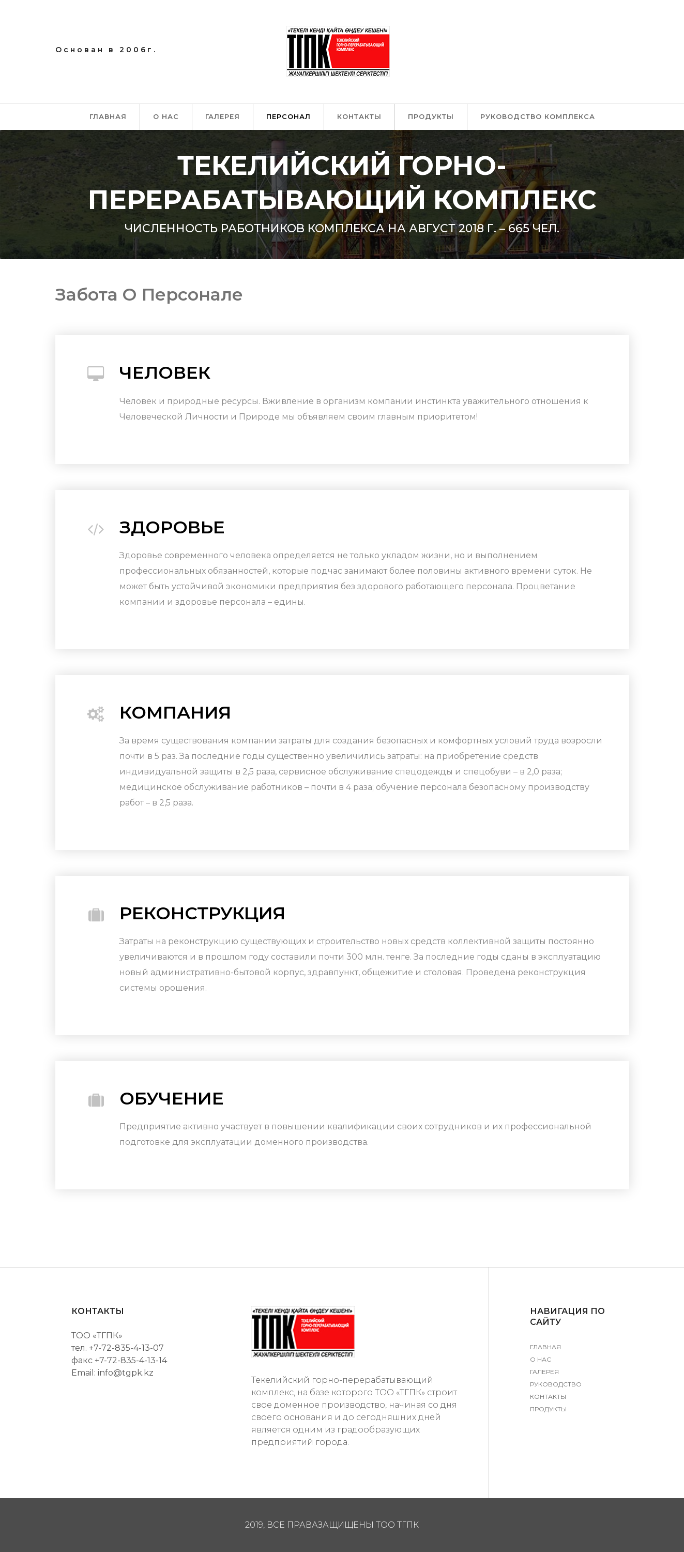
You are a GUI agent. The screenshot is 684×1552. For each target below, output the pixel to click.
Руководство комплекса (537, 116)
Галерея (222, 116)
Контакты (359, 116)
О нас (166, 116)
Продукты (431, 116)
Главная (108, 116)
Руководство (556, 1384)
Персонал (288, 116)
